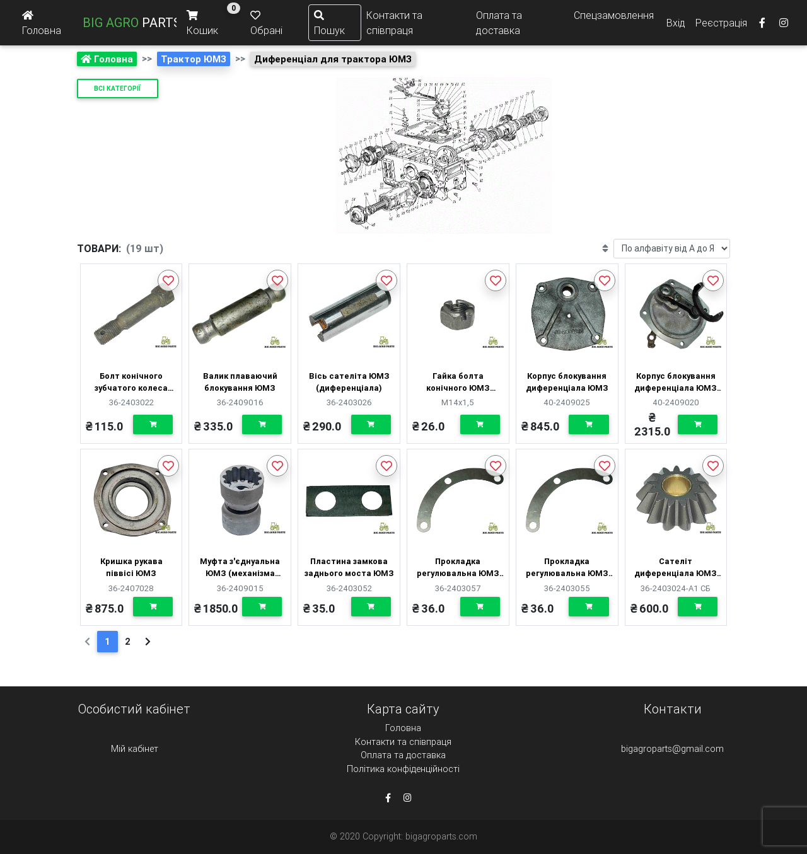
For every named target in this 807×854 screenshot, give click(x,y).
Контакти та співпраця (394, 23)
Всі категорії (117, 88)
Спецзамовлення (614, 15)
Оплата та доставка (499, 23)
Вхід (675, 22)
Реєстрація (721, 22)
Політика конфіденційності (403, 769)
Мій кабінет (134, 748)
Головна (403, 728)
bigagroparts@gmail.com (672, 748)
